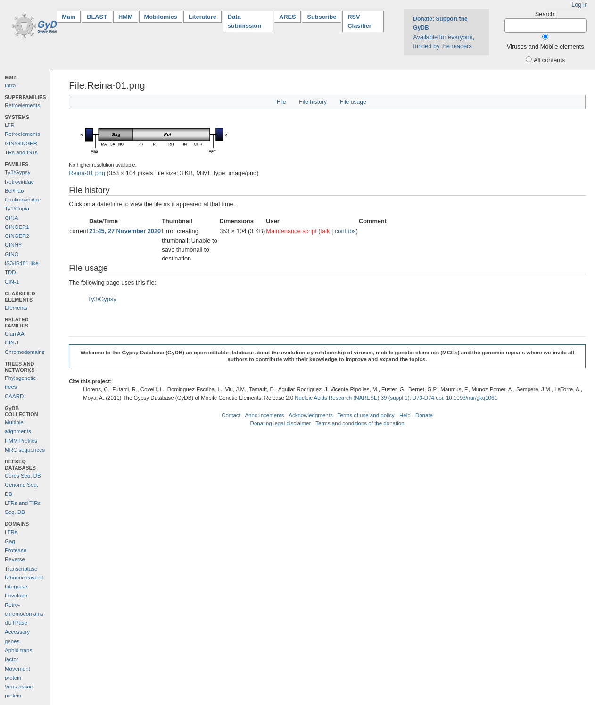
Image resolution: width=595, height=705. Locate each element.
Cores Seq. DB (23, 475)
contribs (345, 231)
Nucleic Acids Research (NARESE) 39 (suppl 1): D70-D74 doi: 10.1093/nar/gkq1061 (396, 398)
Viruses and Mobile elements (545, 46)
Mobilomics (160, 16)
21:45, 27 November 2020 (125, 231)
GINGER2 (17, 236)
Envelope (16, 595)
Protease (15, 550)
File (281, 102)
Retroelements (22, 105)
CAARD (14, 396)
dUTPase (16, 623)
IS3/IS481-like (22, 263)
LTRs (11, 532)
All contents (549, 60)
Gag (10, 541)
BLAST (97, 16)
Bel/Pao (14, 190)
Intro (10, 85)
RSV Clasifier (359, 21)
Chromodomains (24, 352)
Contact (231, 415)
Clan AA (15, 333)
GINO (11, 254)
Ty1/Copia (17, 208)
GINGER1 (17, 227)
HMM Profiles (21, 441)
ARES (287, 16)
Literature (202, 16)
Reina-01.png (87, 172)
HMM (125, 16)
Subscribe (321, 16)
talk (325, 231)
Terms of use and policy (366, 415)
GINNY (13, 245)
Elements (16, 308)
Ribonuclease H (24, 577)
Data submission (244, 21)
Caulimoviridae (23, 199)
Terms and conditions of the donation (359, 423)
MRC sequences (25, 450)
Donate (424, 415)
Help (405, 415)
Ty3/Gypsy (17, 172)
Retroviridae (19, 182)
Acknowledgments (310, 415)
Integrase (16, 586)
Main (71, 16)
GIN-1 (12, 342)
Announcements (264, 415)
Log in (579, 4)
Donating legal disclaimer (280, 423)
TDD (10, 272)
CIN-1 (12, 282)
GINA (11, 218)
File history (313, 102)
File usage (353, 102)
